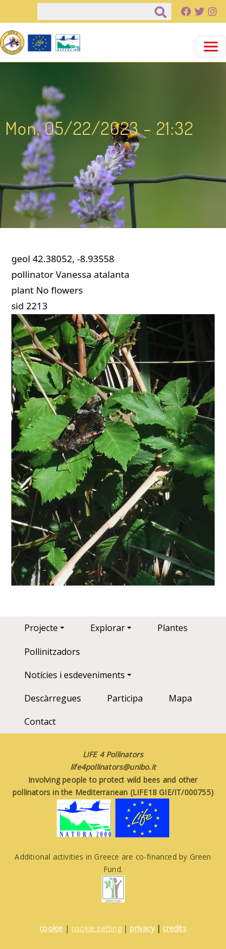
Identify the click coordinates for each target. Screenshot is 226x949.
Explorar (107, 628)
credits (174, 928)
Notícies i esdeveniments (74, 675)
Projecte (41, 628)
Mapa (180, 698)
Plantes (172, 628)
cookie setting (96, 928)
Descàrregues (52, 698)
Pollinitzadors (52, 652)
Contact (40, 721)
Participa (125, 698)
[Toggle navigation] (211, 46)
